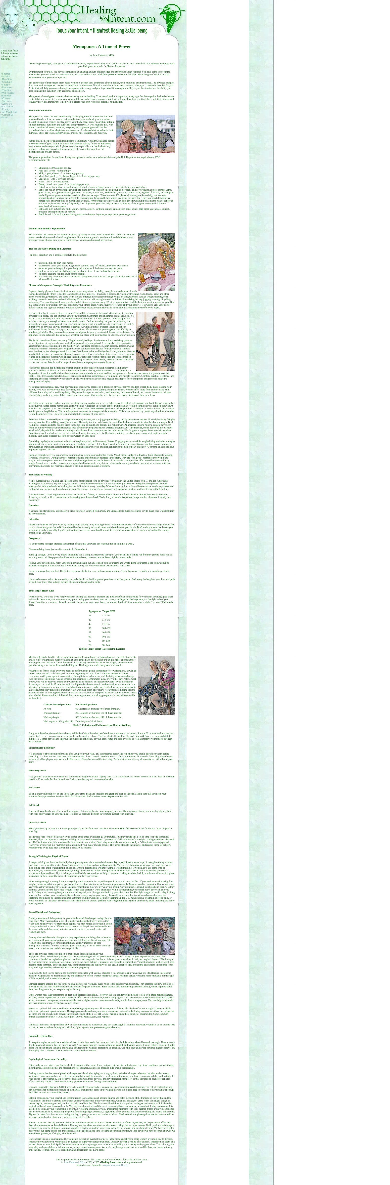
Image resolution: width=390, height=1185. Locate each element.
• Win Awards (7, 92)
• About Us (6, 103)
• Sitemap (5, 73)
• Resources (6, 87)
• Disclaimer (7, 106)
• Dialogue (6, 95)
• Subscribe (6, 101)
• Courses (5, 98)
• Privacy (5, 109)
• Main (4, 117)
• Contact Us (7, 114)
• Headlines (6, 79)
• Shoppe (5, 84)
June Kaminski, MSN (75, 1162)
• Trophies (6, 90)
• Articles (5, 76)
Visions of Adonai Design (115, 1165)
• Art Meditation (9, 112)
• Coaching (6, 82)
